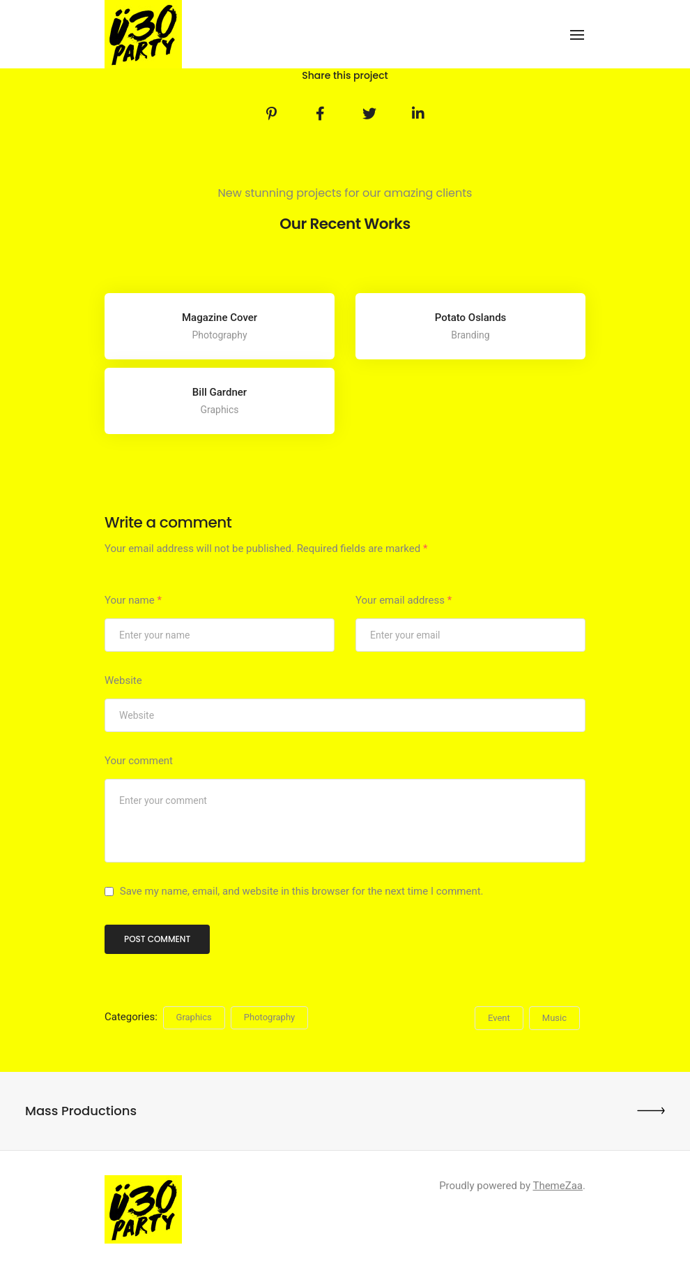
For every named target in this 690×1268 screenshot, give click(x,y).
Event (499, 1018)
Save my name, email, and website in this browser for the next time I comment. (302, 891)
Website (123, 680)
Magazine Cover (219, 317)
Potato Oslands (471, 317)
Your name (133, 600)
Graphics (194, 1017)
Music (554, 1018)
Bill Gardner (219, 392)
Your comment (139, 760)
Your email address (403, 600)
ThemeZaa (557, 1185)
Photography (269, 1017)
